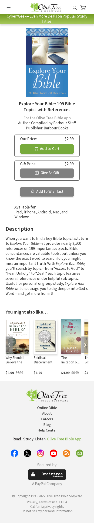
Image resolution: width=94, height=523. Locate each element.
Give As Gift (47, 173)
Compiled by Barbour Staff (53, 123)
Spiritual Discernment (43, 360)
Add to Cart (47, 149)
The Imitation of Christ (69, 362)
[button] (75, 7)
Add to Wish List (47, 191)
